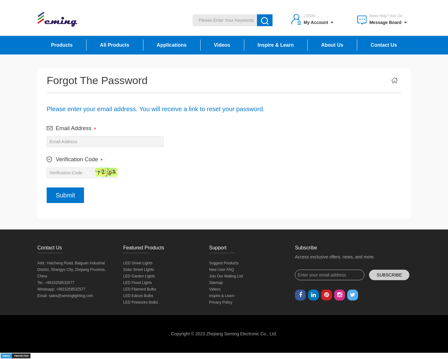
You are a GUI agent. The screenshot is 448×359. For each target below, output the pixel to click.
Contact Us (384, 45)
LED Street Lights (137, 263)
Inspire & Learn (276, 45)
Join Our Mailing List (226, 276)
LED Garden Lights (139, 276)
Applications (172, 45)
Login (309, 16)
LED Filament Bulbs (139, 289)
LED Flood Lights (137, 283)
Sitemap (216, 283)
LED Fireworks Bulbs (140, 302)
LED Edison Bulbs (138, 296)
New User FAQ (221, 269)
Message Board (387, 22)
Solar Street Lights (138, 269)
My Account (318, 22)
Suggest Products (224, 263)
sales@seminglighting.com (71, 296)
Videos (222, 45)
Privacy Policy (220, 302)
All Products (114, 45)
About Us (332, 45)
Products (61, 45)
